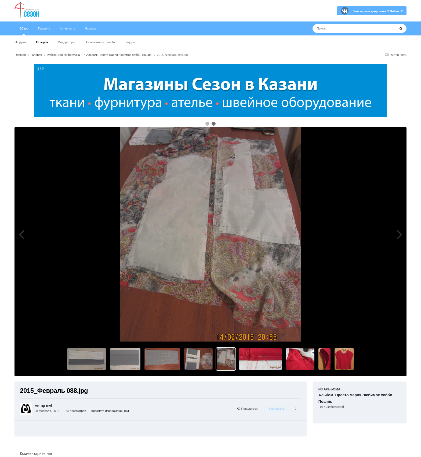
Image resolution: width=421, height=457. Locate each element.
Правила (44, 28)
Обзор (23, 31)
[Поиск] (344, 28)
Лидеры (130, 42)
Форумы (20, 42)
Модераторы (66, 42)
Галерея (42, 42)
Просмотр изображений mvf (110, 410)
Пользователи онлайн (100, 42)
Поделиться (247, 408)
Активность (67, 28)
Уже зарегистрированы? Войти (378, 11)
